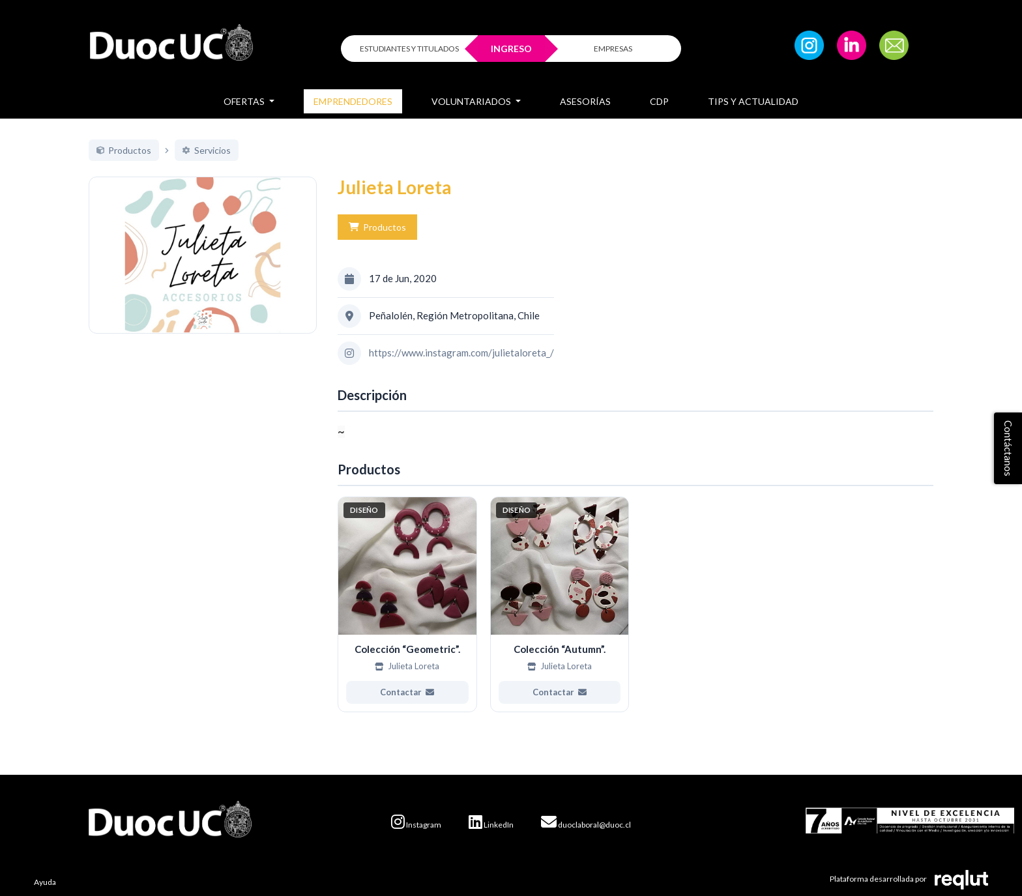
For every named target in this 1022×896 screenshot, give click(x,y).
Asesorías (585, 101)
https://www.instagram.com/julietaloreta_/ (461, 352)
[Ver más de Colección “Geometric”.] (407, 604)
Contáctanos (1008, 448)
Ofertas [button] (245, 101)
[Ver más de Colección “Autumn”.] (560, 604)
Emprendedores (353, 101)
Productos (377, 227)
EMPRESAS (613, 48)
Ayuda (45, 882)
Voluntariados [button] (472, 101)
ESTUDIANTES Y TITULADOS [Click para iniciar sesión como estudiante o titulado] (409, 48)
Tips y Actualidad (753, 101)
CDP (659, 101)
